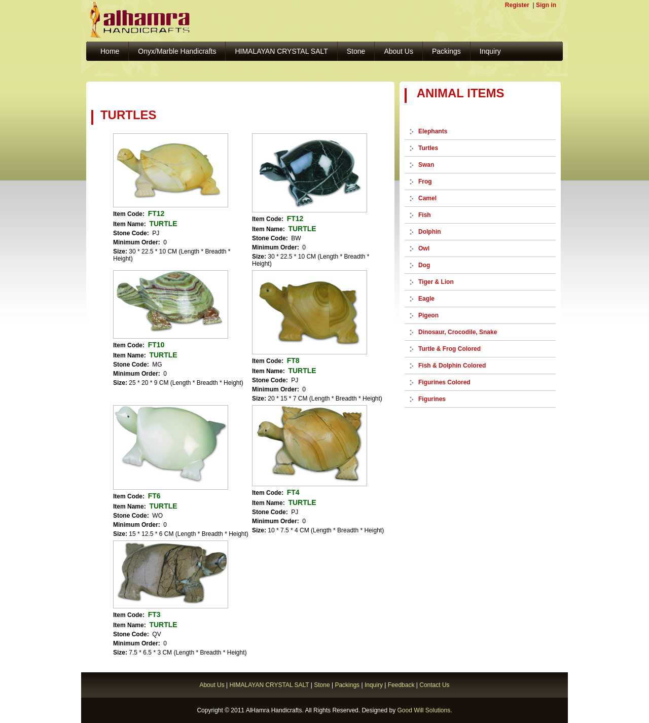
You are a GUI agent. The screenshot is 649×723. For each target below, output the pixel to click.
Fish (424, 215)
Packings (446, 51)
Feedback (401, 685)
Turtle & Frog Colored (449, 348)
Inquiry (490, 51)
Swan (426, 164)
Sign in (546, 5)
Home (109, 51)
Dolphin (429, 231)
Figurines (432, 399)
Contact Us (434, 685)
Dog (424, 265)
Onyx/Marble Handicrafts (177, 51)
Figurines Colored (444, 382)
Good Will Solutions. (424, 710)
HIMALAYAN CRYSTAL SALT (281, 51)
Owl (423, 248)
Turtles (428, 148)
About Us (398, 51)
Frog (425, 181)
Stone (356, 51)
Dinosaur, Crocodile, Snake (457, 332)
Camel (427, 198)
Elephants (432, 131)
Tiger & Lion (436, 281)
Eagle (426, 298)
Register (517, 5)
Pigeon (428, 315)
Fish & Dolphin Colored (452, 365)
